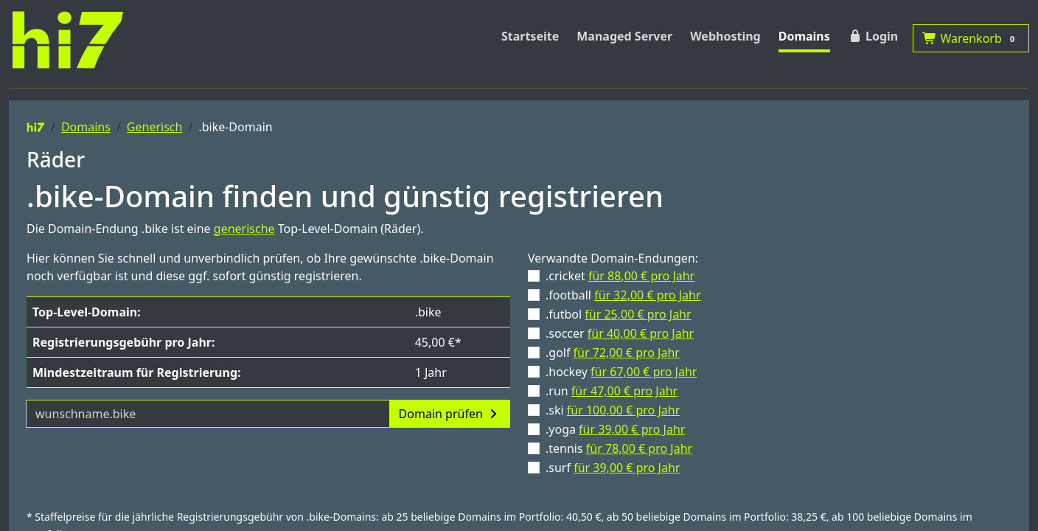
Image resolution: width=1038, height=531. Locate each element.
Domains (804, 36)
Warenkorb (971, 38)
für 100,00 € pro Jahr (623, 410)
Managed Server (624, 36)
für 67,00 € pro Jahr (644, 372)
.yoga (615, 429)
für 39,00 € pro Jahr (632, 429)
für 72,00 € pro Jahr (627, 352)
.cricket (620, 276)
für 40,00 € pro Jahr (641, 333)
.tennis (619, 448)
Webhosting (725, 36)
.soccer (620, 333)
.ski (613, 410)
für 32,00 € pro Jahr (647, 295)
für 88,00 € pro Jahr (641, 276)
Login (873, 36)
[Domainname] (208, 414)
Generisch (155, 127)
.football (623, 295)
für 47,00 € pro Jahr (624, 391)
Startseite (530, 36)
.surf (613, 467)
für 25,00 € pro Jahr (638, 314)
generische (244, 229)
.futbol (619, 314)
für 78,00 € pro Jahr (639, 448)
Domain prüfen (450, 414)
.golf (613, 352)
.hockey (621, 372)
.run (612, 391)
